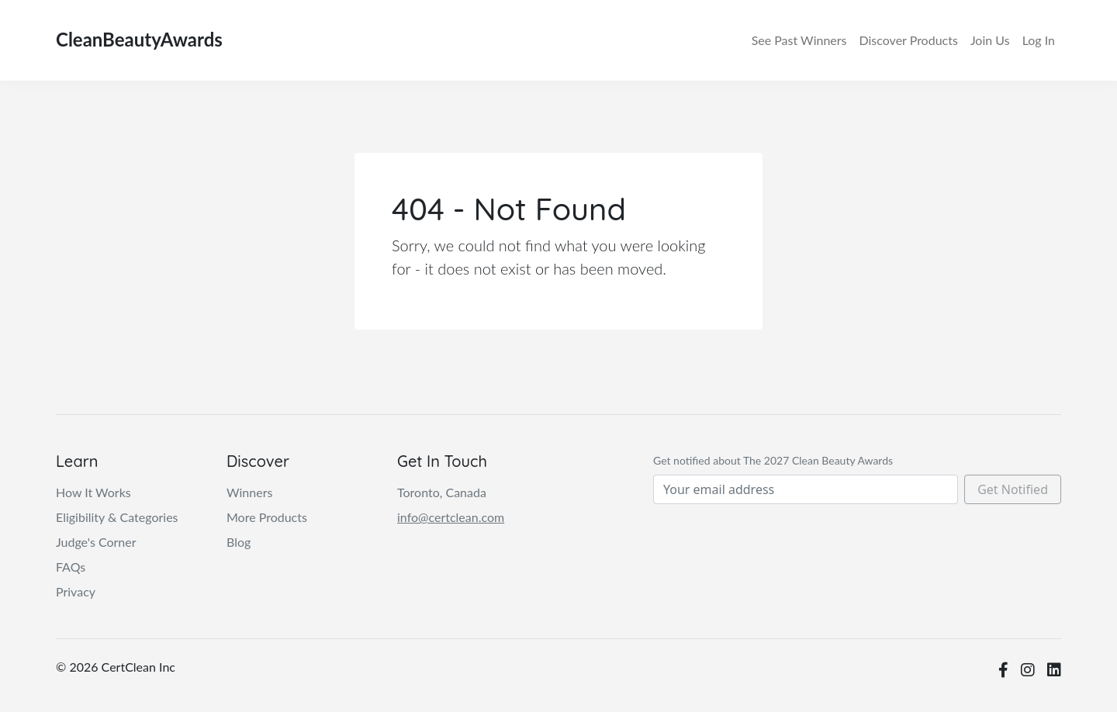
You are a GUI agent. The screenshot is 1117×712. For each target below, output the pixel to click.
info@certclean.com (450, 517)
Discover (908, 40)
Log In (1038, 40)
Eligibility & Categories (117, 517)
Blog (239, 541)
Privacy (75, 591)
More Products (267, 517)
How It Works (93, 492)
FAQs (70, 566)
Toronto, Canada (441, 492)
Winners (799, 40)
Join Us (990, 40)
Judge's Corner (96, 541)
